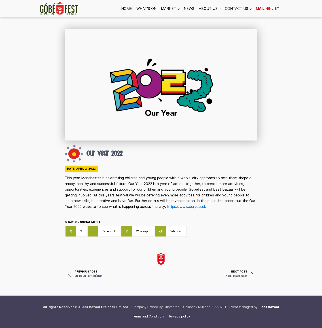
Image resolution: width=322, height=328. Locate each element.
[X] (75, 231)
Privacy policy (179, 316)
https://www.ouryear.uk (186, 206)
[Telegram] (171, 231)
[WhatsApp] (137, 231)
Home (126, 8)
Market (168, 8)
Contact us (236, 8)
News (189, 8)
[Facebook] (103, 231)
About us (208, 8)
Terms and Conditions (148, 316)
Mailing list (268, 8)
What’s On (146, 8)
